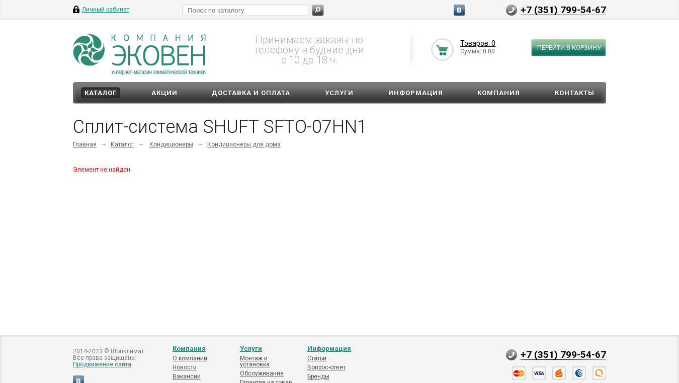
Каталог (100, 93)
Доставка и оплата (251, 93)
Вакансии (187, 376)
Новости (185, 367)
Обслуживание (262, 373)
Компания (498, 93)
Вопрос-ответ (326, 367)
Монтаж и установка (255, 361)
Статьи (316, 358)
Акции (164, 93)
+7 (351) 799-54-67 (563, 9)
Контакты (575, 93)
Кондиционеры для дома (244, 144)
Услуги (339, 93)
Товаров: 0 (477, 43)
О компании (190, 358)
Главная (85, 144)
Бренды (318, 376)
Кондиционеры (171, 144)
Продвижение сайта (102, 364)
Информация (415, 93)
